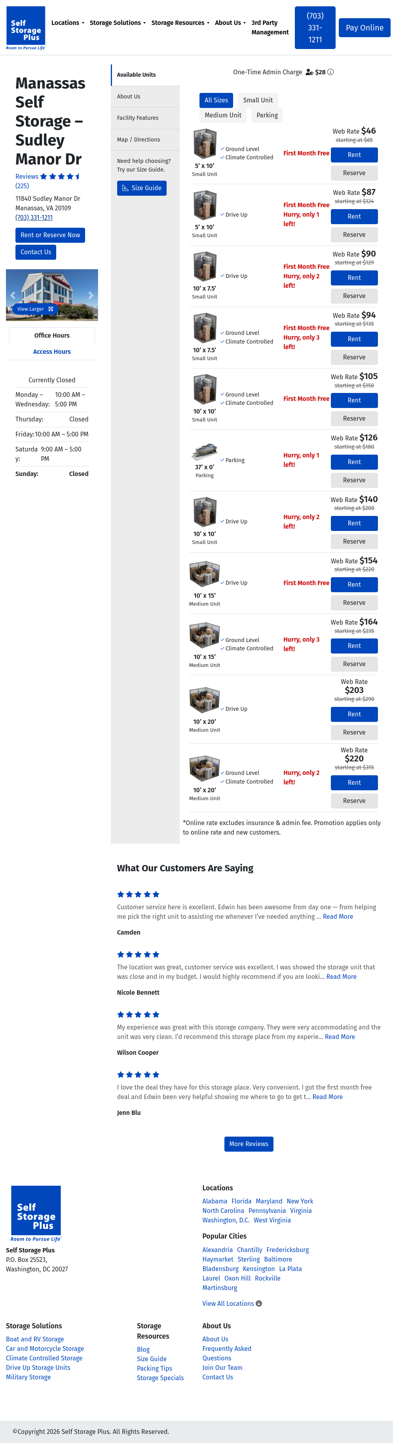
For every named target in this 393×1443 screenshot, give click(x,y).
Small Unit (258, 100)
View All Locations (232, 1303)
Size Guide (142, 188)
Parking (267, 115)
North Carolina (224, 1210)
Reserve (354, 173)
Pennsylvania (267, 1210)
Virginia (301, 1210)
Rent (354, 155)
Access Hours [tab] (52, 351)
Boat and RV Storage (35, 1339)
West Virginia (272, 1220)
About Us (228, 22)
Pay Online (362, 27)
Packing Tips (154, 1368)
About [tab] (128, 96)
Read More (338, 916)
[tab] (145, 75)
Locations (66, 22)
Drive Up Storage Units (38, 1367)
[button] (13, 295)
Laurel (211, 1278)
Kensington (259, 1269)
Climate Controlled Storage (44, 1358)
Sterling (249, 1259)
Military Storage (28, 1377)
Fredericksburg (287, 1250)
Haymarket (218, 1259)
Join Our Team (223, 1367)
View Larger (35, 309)
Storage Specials (160, 1378)
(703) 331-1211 (314, 27)
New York (300, 1201)
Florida (242, 1201)
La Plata (290, 1269)
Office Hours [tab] (52, 335)
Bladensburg (221, 1269)
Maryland (269, 1201)
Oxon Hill (237, 1278)
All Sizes (216, 100)
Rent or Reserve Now (50, 235)
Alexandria (218, 1250)
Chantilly (249, 1250)
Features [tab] (138, 118)
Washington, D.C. (226, 1220)
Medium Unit (223, 115)
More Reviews (249, 1144)
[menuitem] (68, 27)
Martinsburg (220, 1288)
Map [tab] (138, 139)
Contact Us (36, 252)
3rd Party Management (270, 27)
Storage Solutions (116, 22)
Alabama (215, 1201)
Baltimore (278, 1259)
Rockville (268, 1278)
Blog (143, 1349)
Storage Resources (178, 22)
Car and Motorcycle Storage (45, 1348)
